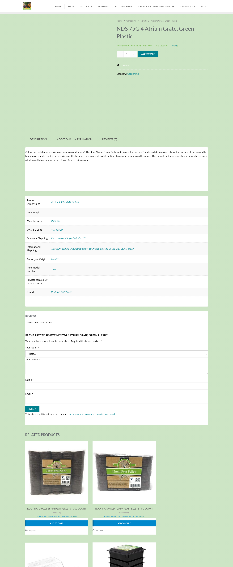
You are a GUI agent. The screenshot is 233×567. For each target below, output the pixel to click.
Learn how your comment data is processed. (91, 414)
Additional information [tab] (74, 139)
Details (173, 45)
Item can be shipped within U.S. (68, 238)
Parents (93, 554)
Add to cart (148, 54)
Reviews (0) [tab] (109, 139)
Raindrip (55, 221)
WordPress (144, 560)
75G (53, 269)
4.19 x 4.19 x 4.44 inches (65, 202)
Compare (30, 513)
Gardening (131, 21)
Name (29, 379)
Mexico (55, 259)
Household (192, 498)
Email (29, 393)
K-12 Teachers (109, 554)
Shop (65, 554)
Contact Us (164, 554)
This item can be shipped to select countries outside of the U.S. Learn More (92, 248)
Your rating (32, 347)
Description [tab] (38, 139)
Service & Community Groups (137, 554)
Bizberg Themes (175, 560)
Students (78, 554)
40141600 (57, 229)
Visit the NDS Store (61, 292)
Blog (178, 554)
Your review (32, 359)
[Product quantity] (126, 54)
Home (119, 21)
